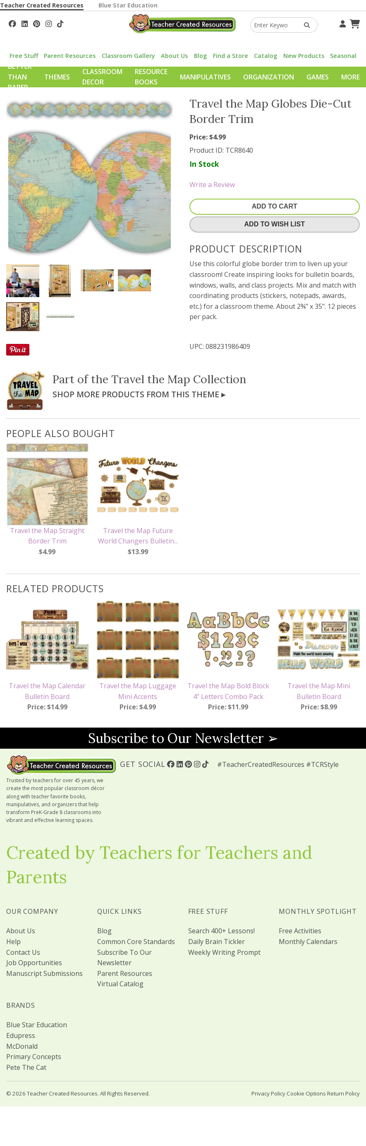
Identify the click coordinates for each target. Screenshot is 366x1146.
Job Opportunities (34, 962)
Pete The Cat (26, 1067)
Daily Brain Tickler (216, 941)
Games (317, 77)
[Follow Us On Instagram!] (48, 22)
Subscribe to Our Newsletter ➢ (183, 738)
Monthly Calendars (308, 941)
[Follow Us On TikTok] (60, 22)
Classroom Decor (102, 77)
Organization (268, 77)
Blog (200, 56)
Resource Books (151, 77)
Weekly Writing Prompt (224, 952)
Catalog (265, 56)
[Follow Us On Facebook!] (12, 22)
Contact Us (23, 952)
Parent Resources (70, 56)
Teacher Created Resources (42, 5)
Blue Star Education (128, 5)
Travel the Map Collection (178, 379)
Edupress (20, 1035)
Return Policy (343, 1093)
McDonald (22, 1046)
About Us (174, 56)
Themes (57, 77)
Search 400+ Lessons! (221, 930)
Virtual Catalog (120, 983)
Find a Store (230, 56)
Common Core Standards (136, 941)
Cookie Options (306, 1093)
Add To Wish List (274, 224)
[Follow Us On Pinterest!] (36, 22)
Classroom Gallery (128, 56)
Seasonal (343, 56)
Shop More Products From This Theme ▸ (139, 394)
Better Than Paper (20, 77)
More (350, 77)
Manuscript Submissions (44, 973)
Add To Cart (274, 206)
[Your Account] (341, 22)
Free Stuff (24, 56)
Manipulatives (205, 77)
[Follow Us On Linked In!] (25, 22)
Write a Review (212, 184)
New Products (303, 56)
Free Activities (300, 930)
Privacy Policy (268, 1093)
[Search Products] (304, 25)
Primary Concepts (33, 1056)
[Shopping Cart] (353, 22)
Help (13, 941)
